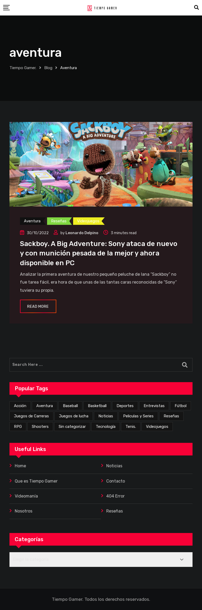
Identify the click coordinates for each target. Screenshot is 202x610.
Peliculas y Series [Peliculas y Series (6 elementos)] (138, 416)
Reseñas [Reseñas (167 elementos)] (171, 416)
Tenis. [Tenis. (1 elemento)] (130, 426)
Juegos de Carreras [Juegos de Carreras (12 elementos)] (31, 416)
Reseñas (114, 511)
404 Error (115, 496)
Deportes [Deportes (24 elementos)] (125, 405)
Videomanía (26, 496)
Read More (38, 306)
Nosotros (23, 511)
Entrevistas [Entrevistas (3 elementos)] (154, 405)
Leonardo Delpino (81, 233)
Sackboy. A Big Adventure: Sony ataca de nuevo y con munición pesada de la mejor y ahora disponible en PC (98, 253)
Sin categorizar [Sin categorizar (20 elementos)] (72, 426)
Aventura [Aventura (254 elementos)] (44, 405)
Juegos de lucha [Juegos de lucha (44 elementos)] (73, 416)
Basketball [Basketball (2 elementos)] (97, 405)
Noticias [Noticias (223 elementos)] (105, 416)
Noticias (114, 465)
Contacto (115, 481)
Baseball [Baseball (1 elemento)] (70, 405)
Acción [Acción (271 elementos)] (20, 405)
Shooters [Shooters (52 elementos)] (40, 426)
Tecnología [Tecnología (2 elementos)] (105, 426)
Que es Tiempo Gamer (36, 481)
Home (20, 465)
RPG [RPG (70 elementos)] (18, 426)
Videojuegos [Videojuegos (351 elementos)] (157, 426)
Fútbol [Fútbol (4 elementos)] (180, 405)
